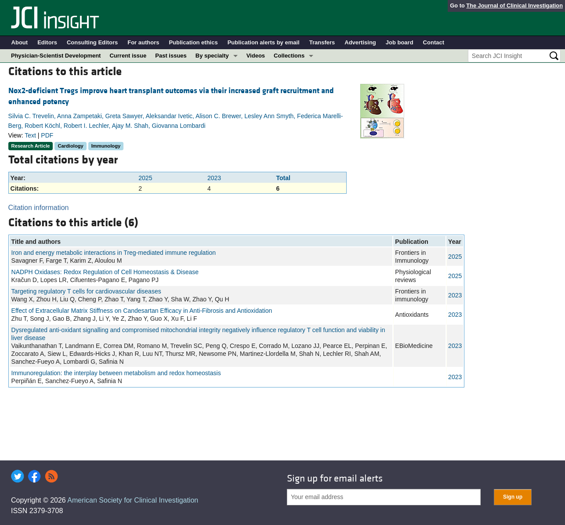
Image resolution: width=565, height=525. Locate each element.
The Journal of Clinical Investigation (514, 5)
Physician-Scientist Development (56, 55)
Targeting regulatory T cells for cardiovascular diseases (86, 291)
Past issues (171, 55)
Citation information (38, 207)
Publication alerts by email (264, 42)
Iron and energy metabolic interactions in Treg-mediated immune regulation (113, 252)
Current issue (127, 55)
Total (283, 177)
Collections (289, 55)
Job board (399, 42)
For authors (143, 42)
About (19, 42)
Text (30, 135)
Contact (433, 42)
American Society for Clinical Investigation (132, 500)
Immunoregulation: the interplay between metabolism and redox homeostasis (116, 373)
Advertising (360, 42)
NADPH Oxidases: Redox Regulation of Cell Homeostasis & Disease (105, 271)
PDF (47, 135)
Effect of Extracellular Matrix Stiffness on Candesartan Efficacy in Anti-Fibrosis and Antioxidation (141, 310)
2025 (145, 177)
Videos (255, 55)
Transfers (322, 42)
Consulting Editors (92, 42)
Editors (47, 42)
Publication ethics (193, 42)
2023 (214, 177)
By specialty (212, 55)
